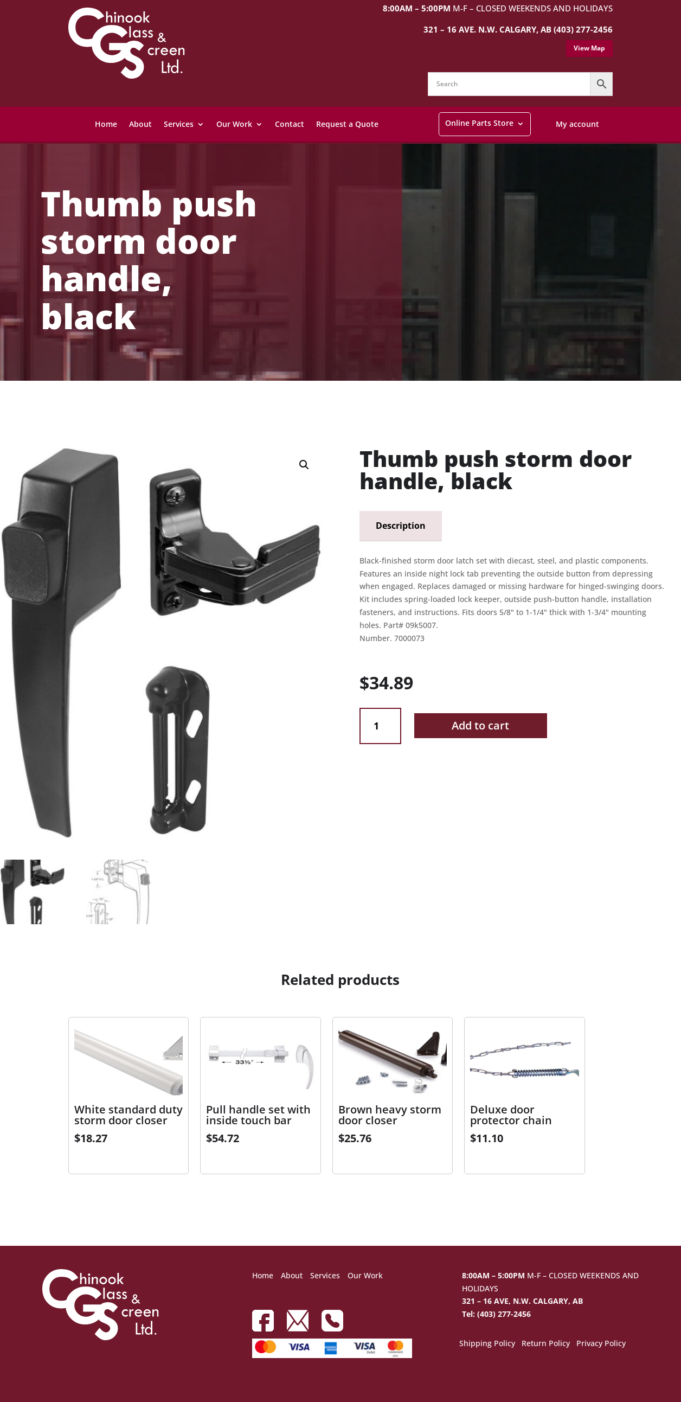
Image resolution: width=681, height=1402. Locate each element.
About (140, 124)
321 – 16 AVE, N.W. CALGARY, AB (522, 1301)
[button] (304, 465)
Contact (289, 124)
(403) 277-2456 (583, 29)
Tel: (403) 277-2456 (496, 1314)
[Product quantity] (380, 726)
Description (401, 526)
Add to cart (480, 725)
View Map (589, 48)
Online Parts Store (479, 123)
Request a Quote (347, 124)
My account (577, 124)
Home (106, 124)
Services (179, 124)
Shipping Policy (487, 1344)
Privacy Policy (601, 1344)
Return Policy (546, 1344)
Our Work (234, 124)
